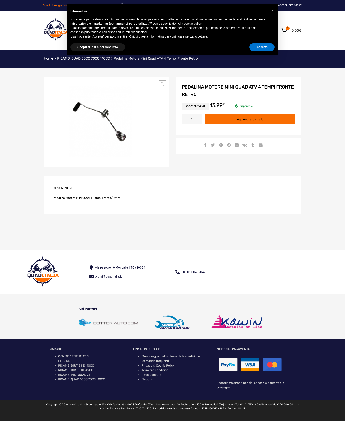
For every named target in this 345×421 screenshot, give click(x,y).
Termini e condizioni (155, 370)
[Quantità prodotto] (191, 119)
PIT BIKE (64, 361)
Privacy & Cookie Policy (158, 365)
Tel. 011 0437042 (245, 404)
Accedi (282, 5)
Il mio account (151, 375)
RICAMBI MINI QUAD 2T (74, 375)
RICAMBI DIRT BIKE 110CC (76, 365)
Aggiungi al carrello (250, 119)
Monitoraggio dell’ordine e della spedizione (171, 356)
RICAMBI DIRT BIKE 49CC (75, 370)
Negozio (147, 379)
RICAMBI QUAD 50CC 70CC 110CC (81, 379)
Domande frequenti (155, 361)
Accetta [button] (262, 47)
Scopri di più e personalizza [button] (97, 47)
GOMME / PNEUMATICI (74, 356)
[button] (162, 84)
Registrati (295, 5)
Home (48, 58)
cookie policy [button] (192, 23)
